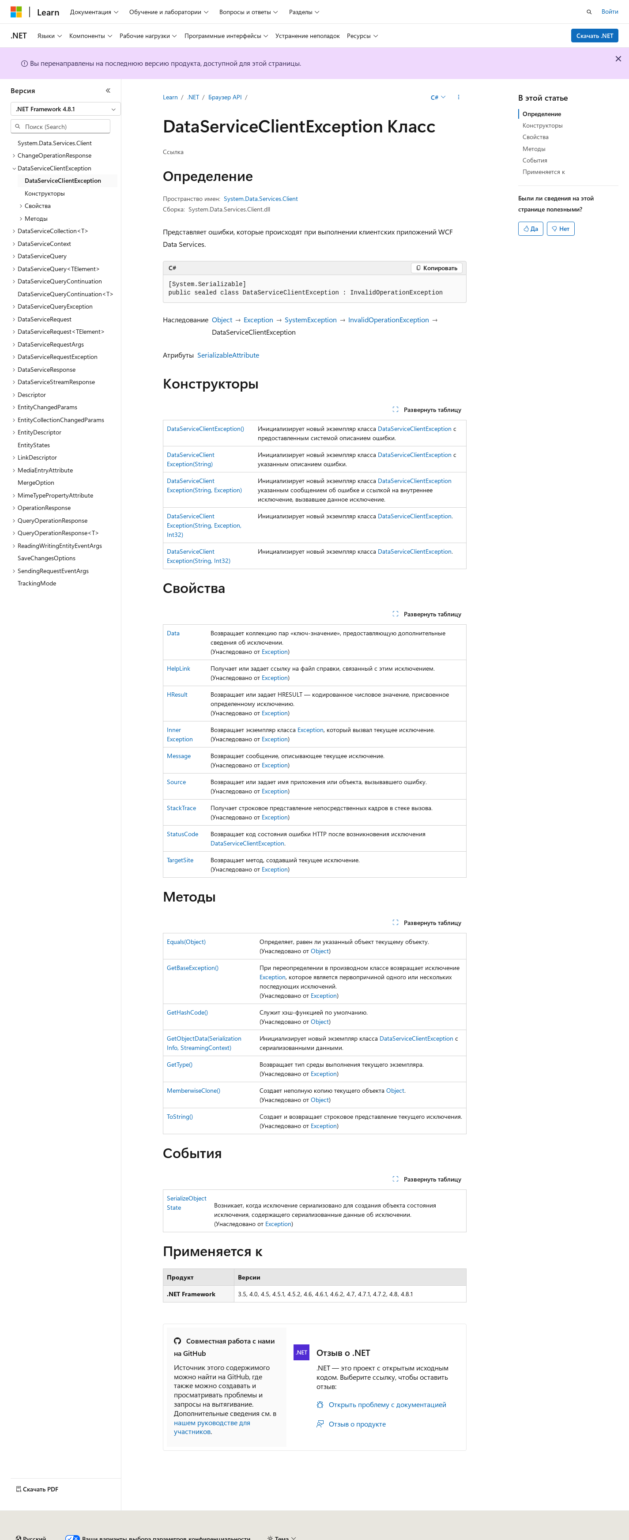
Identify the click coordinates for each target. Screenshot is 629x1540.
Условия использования (550, 1535)
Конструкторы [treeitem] (45, 193)
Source (176, 782)
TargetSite (180, 860)
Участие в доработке (218, 1535)
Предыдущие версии (119, 1535)
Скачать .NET (595, 35)
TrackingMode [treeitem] (37, 583)
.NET (193, 97)
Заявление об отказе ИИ (45, 1535)
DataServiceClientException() (205, 428)
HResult (177, 694)
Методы (534, 148)
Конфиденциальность (288, 1535)
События (535, 160)
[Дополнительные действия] (458, 98)
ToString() (180, 1116)
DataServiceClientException (415, 428)
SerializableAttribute (228, 354)
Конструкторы (543, 125)
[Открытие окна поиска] (589, 12)
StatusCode (182, 834)
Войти (610, 11)
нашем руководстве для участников (212, 1427)
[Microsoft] (16, 12)
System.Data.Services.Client (261, 198)
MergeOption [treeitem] (36, 482)
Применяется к (544, 171)
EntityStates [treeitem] (34, 445)
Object (222, 319)
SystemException (311, 319)
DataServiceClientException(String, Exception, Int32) (204, 525)
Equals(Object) (186, 941)
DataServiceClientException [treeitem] (63, 180)
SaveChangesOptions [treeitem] (46, 558)
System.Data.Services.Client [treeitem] (55, 143)
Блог (165, 1535)
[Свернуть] (108, 90)
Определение (542, 113)
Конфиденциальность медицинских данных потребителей (417, 1535)
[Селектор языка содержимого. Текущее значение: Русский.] (31, 1515)
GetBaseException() (192, 967)
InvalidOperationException (388, 319)
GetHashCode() (187, 1012)
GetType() (179, 1064)
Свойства (536, 136)
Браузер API (225, 97)
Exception (258, 319)
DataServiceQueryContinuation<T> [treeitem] (66, 294)
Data (173, 633)
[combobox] (66, 109)
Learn (170, 97)
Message (179, 755)
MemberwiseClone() (193, 1090)
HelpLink (178, 668)
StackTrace (181, 808)
